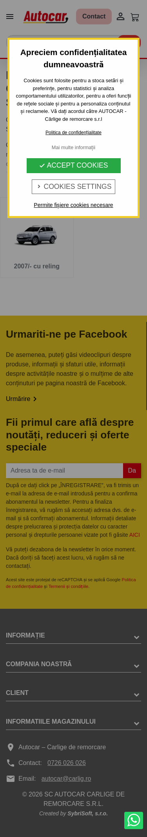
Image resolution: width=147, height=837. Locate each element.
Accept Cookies (73, 165)
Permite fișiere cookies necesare (73, 205)
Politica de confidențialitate (73, 132)
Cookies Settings (74, 186)
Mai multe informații (73, 147)
